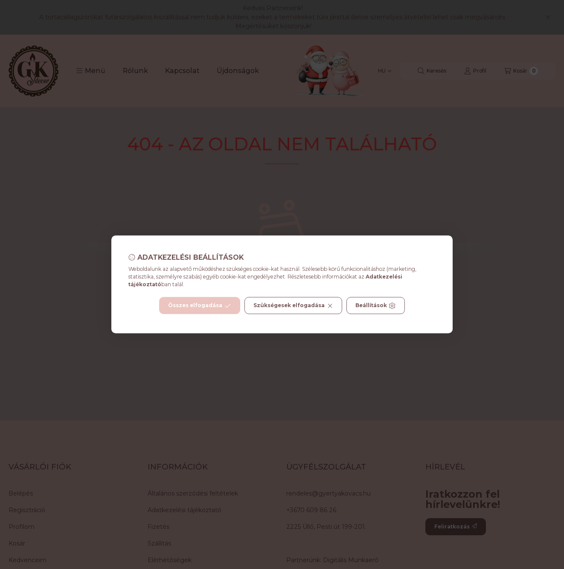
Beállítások (375, 305)
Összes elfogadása (199, 305)
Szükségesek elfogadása (293, 305)
